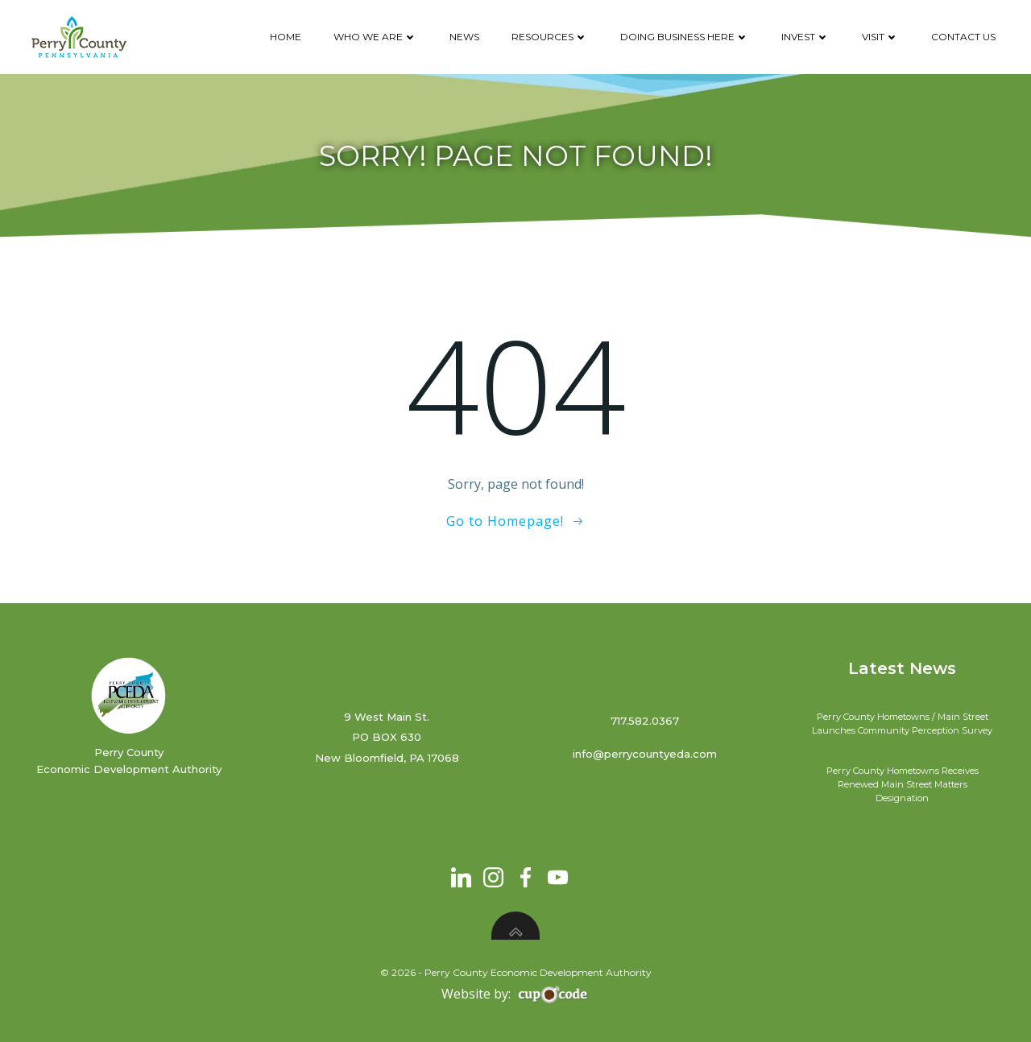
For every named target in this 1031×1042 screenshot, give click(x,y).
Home (285, 37)
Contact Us (963, 37)
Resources (549, 37)
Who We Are (375, 37)
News (464, 37)
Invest (805, 37)
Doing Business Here (684, 37)
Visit (880, 37)
